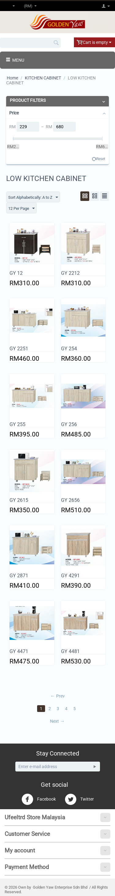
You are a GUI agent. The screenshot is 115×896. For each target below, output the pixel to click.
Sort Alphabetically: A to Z (33, 197)
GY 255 (17, 424)
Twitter (79, 799)
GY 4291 (70, 576)
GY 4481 (70, 651)
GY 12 (16, 273)
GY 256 (69, 424)
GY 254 (69, 349)
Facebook (38, 799)
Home (12, 77)
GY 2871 (19, 576)
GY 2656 (70, 500)
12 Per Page (21, 209)
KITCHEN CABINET (43, 77)
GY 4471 (19, 651)
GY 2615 (19, 500)
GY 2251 (19, 349)
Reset (100, 159)
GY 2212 (70, 273)
